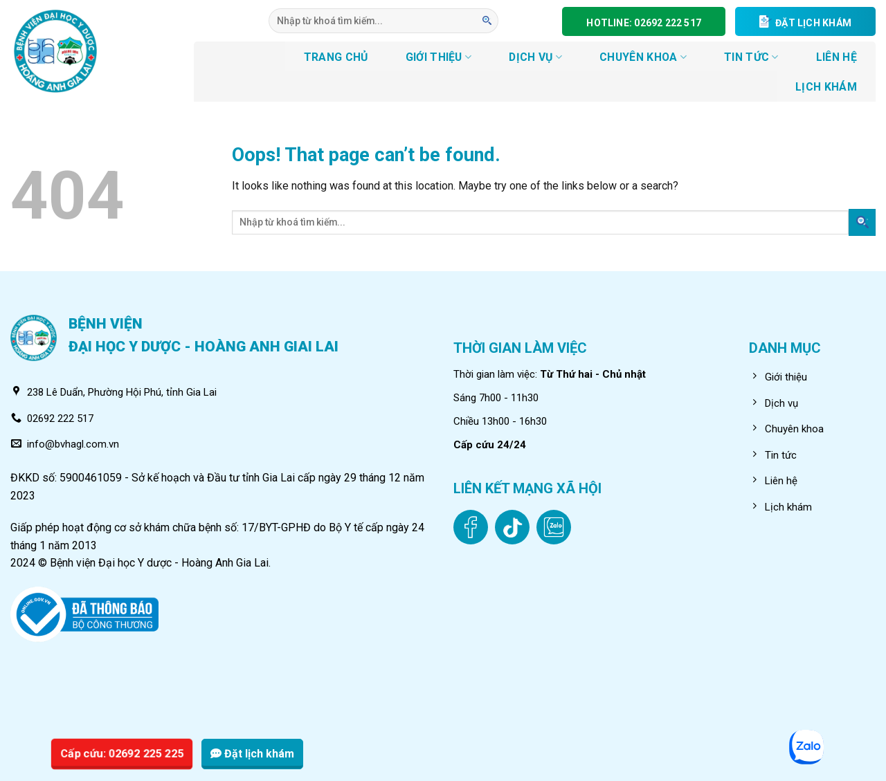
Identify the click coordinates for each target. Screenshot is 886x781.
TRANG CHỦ (336, 57)
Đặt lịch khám (252, 753)
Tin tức (751, 57)
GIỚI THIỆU (439, 57)
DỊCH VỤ (535, 57)
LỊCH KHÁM (826, 86)
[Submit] (487, 20)
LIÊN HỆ (836, 57)
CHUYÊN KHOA (643, 57)
